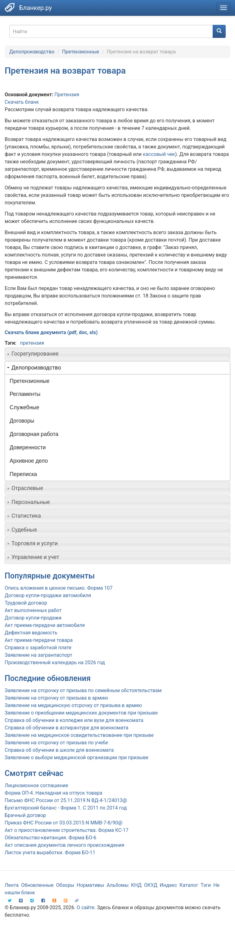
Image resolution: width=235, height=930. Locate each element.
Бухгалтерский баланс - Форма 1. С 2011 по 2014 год (66, 808)
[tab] (117, 354)
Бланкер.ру (35, 7)
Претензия (66, 95)
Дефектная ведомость (31, 633)
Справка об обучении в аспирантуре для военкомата (66, 728)
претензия (32, 343)
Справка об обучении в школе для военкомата (59, 750)
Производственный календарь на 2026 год (55, 662)
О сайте (85, 907)
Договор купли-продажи (33, 618)
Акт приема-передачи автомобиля (45, 625)
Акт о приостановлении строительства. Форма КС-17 (67, 830)
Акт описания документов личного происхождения (64, 845)
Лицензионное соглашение (36, 785)
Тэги (206, 885)
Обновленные (37, 885)
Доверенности (28, 447)
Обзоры (65, 885)
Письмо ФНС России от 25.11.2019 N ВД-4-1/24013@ (66, 800)
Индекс (168, 885)
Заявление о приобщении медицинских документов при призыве (81, 713)
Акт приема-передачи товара (39, 640)
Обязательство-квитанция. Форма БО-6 (50, 838)
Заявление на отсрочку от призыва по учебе (56, 743)
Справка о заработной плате (38, 648)
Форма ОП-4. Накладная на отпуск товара (53, 793)
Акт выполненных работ (33, 610)
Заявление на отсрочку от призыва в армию (56, 698)
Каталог (188, 885)
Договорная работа (34, 434)
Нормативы (90, 885)
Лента (12, 885)
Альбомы (117, 885)
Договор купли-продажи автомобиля (48, 595)
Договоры (22, 421)
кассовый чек (159, 154)
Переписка (23, 474)
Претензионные (80, 52)
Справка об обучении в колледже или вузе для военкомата (74, 720)
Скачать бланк (22, 102)
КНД (136, 885)
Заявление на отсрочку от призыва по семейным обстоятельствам (83, 690)
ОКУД (150, 885)
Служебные (24, 407)
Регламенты (25, 394)
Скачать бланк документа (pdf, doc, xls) (51, 332)
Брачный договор (25, 815)
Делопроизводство (31, 52)
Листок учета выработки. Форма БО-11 (50, 852)
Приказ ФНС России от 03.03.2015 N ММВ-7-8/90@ (64, 823)
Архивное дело (29, 461)
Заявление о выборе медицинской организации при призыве (76, 757)
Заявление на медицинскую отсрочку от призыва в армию (73, 705)
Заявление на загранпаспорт (38, 655)
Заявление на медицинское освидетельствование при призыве (79, 735)
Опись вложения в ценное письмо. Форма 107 (58, 588)
